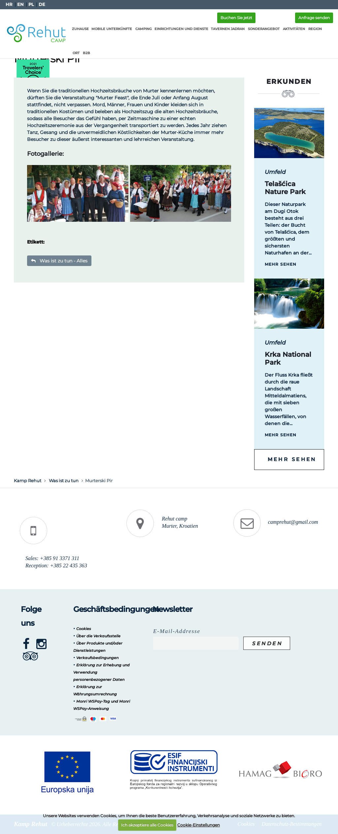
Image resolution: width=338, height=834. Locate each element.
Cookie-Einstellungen (198, 824)
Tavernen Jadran (226, 29)
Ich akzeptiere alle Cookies (147, 824)
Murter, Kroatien (180, 526)
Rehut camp (174, 519)
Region (314, 29)
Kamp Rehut (27, 480)
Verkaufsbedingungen (97, 657)
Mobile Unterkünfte (110, 29)
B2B (75, 53)
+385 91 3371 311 (59, 558)
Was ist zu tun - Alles (59, 261)
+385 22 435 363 (68, 566)
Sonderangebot (262, 29)
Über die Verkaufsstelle (98, 636)
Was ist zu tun (64, 480)
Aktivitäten (293, 29)
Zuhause (79, 29)
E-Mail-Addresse (176, 631)
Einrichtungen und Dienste (180, 29)
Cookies (83, 628)
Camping (142, 29)
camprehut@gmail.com (293, 522)
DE (42, 4)
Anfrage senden (314, 17)
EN (20, 4)
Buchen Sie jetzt (236, 17)
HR (9, 4)
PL (31, 4)
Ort (327, 29)
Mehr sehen (281, 264)
